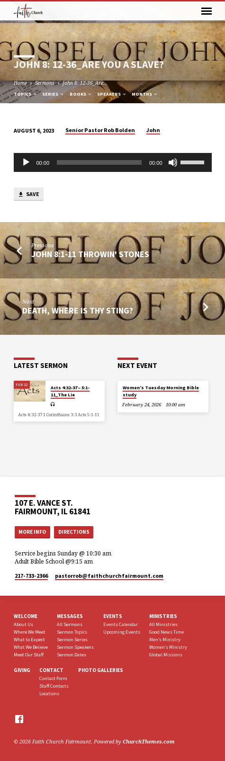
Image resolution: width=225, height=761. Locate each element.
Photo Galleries (100, 670)
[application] (113, 162)
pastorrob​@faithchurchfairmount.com (109, 575)
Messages (70, 616)
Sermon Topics (72, 632)
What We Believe (31, 647)
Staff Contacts (54, 686)
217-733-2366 (31, 575)
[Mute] (173, 162)
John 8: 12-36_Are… (85, 83)
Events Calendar (120, 624)
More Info (32, 531)
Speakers (112, 94)
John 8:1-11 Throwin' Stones (90, 254)
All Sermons (69, 624)
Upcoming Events (121, 632)
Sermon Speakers (75, 647)
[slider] (99, 162)
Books (81, 94)
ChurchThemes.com (149, 741)
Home (20, 83)
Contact (51, 670)
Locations (49, 693)
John (153, 130)
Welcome (25, 616)
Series (53, 94)
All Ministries (163, 624)
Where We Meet (29, 632)
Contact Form (53, 678)
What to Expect (29, 639)
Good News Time (166, 632)
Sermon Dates (71, 655)
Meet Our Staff (29, 655)
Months (145, 94)
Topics (25, 94)
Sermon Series (72, 639)
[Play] (26, 162)
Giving (22, 670)
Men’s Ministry (164, 639)
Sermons (44, 83)
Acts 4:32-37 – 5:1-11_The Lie (70, 391)
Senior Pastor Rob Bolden (100, 130)
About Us (23, 624)
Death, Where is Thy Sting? (77, 310)
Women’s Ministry (168, 647)
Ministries (163, 616)
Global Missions (165, 655)
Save (28, 194)
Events (112, 616)
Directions (74, 531)
